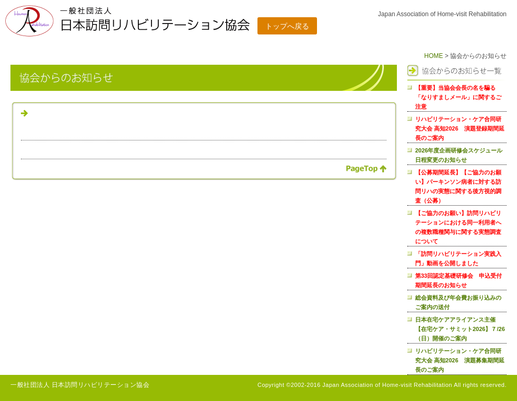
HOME (433, 56)
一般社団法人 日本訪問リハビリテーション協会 (79, 384)
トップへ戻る (287, 26)
